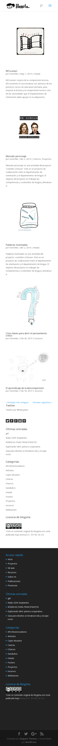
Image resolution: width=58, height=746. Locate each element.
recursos (39, 338)
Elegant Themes (28, 738)
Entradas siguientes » (42, 402)
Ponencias (12, 585)
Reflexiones (11, 509)
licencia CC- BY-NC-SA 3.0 (32, 534)
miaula (37, 73)
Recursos (12, 572)
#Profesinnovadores (15, 466)
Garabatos (11, 488)
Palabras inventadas (17, 244)
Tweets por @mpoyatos (17, 409)
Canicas (9, 479)
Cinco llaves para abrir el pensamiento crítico (26, 334)
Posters (9, 496)
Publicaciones (14, 581)
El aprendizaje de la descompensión (25, 388)
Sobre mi (12, 576)
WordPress (30, 742)
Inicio (10, 559)
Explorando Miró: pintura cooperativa (23, 446)
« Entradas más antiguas (17, 402)
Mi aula (11, 568)
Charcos (37, 159)
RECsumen (11, 71)
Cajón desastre (13, 474)
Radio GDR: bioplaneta (16, 437)
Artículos (10, 470)
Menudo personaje (16, 156)
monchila (13, 73)
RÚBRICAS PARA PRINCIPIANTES (21, 442)
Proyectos (46, 159)
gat (7, 433)
